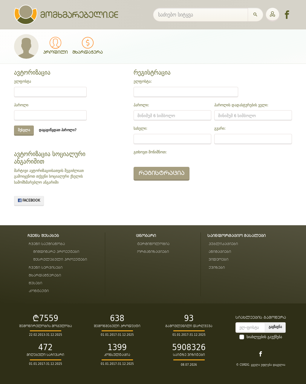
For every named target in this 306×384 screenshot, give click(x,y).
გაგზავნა (275, 326)
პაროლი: (141, 105)
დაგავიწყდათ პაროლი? (57, 130)
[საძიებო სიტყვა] (200, 15)
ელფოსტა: (143, 81)
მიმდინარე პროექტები (56, 251)
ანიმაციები (220, 251)
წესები (35, 283)
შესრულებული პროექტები (60, 259)
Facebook (29, 200)
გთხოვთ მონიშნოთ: (150, 152)
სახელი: (140, 128)
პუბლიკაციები (223, 244)
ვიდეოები (218, 259)
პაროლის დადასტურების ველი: (241, 105)
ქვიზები (217, 267)
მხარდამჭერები (45, 275)
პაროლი (21, 105)
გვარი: (220, 128)
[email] (250, 327)
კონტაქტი (39, 291)
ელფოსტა (22, 81)
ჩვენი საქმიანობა (47, 244)
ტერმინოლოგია (153, 244)
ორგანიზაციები (153, 251)
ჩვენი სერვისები (45, 267)
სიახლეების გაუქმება (264, 337)
